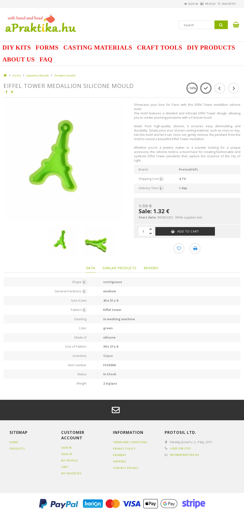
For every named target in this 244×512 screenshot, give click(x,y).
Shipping (119, 461)
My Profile (69, 460)
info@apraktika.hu (184, 454)
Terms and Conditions (130, 442)
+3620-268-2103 (180, 448)
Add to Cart (188, 231)
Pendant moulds (65, 75)
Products (17, 448)
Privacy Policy (124, 448)
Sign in (181, 3)
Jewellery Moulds (38, 75)
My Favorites (71, 473)
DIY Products (211, 47)
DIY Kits (16, 47)
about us (18, 59)
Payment (119, 455)
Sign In (66, 447)
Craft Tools (159, 47)
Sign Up (67, 454)
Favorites (226, 3)
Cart (64, 467)
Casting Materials (97, 47)
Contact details (125, 468)
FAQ (46, 59)
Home (14, 442)
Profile (203, 3)
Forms (47, 47)
